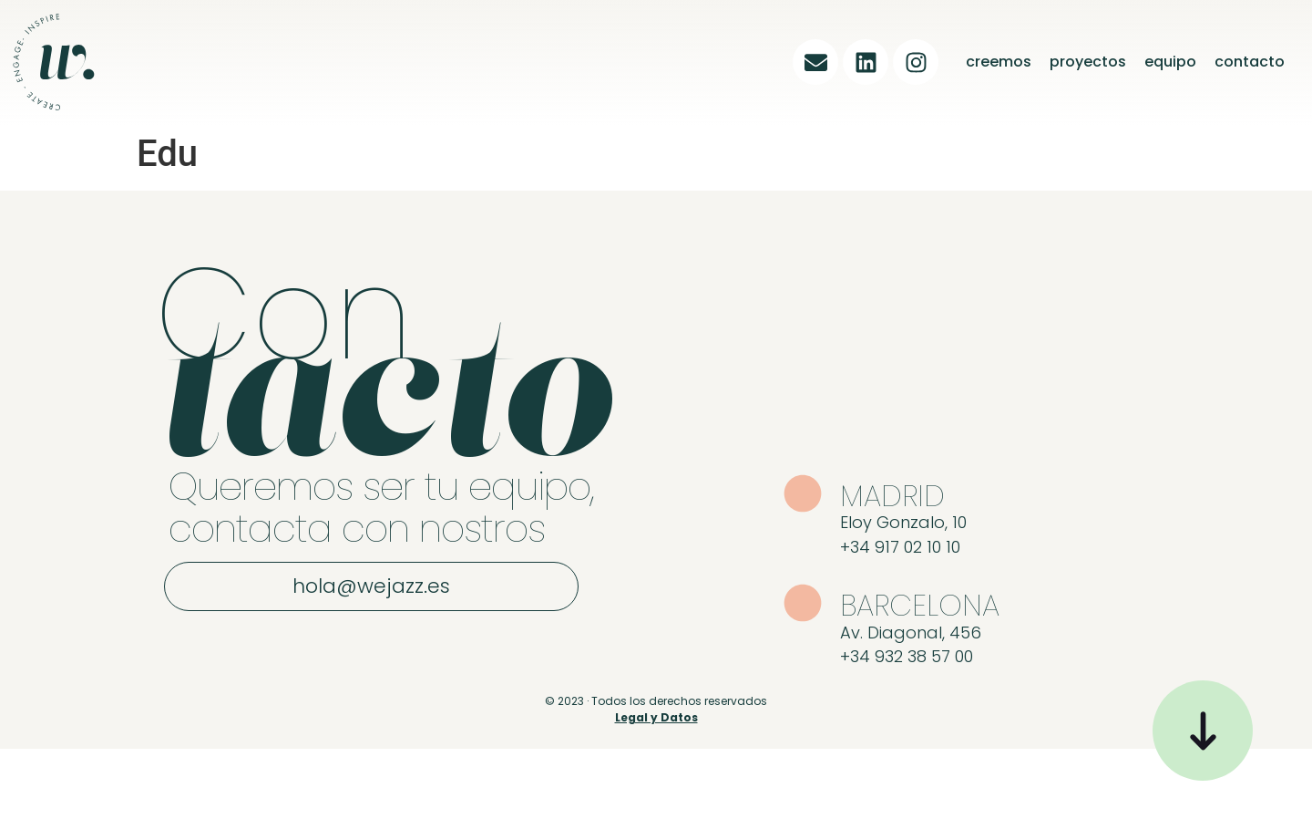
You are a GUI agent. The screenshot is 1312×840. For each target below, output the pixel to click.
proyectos (1088, 61)
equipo (1170, 61)
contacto (1250, 61)
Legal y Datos (656, 717)
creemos (998, 61)
